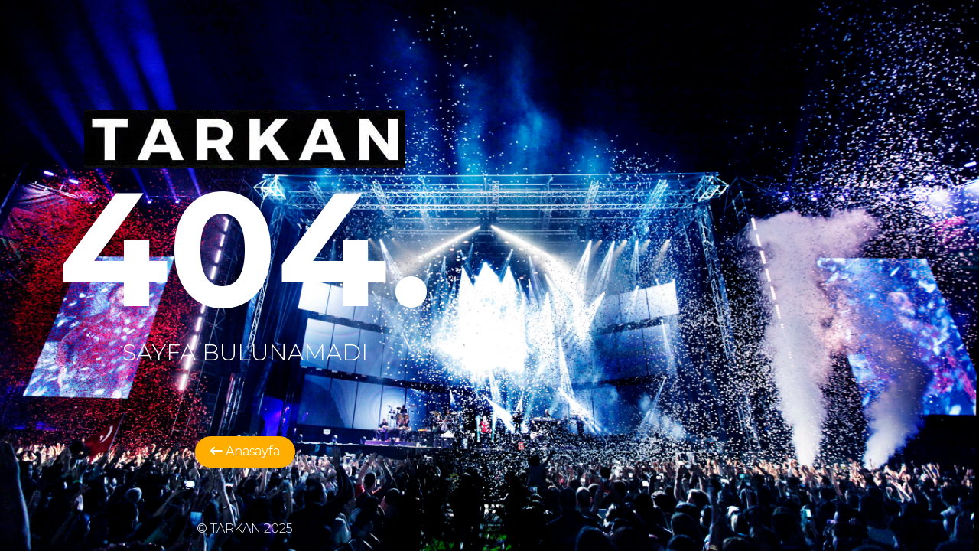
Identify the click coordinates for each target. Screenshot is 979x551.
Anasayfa (245, 451)
